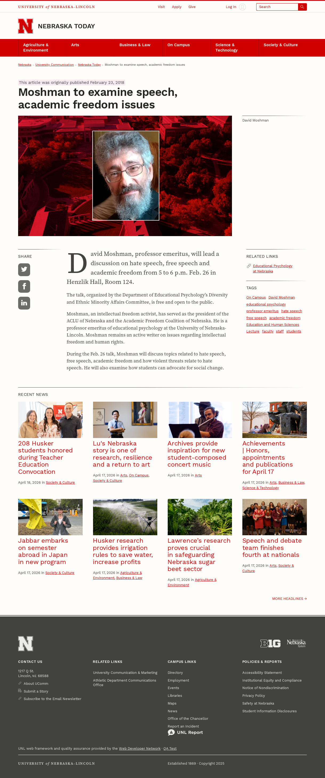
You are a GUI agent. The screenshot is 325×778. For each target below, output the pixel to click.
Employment (178, 680)
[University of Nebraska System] (297, 643)
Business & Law (134, 44)
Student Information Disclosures (269, 711)
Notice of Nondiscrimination (265, 688)
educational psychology (266, 304)
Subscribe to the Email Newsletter (52, 699)
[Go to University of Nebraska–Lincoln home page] (25, 26)
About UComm (36, 684)
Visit (161, 7)
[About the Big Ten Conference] (270, 643)
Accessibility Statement (262, 673)
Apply (177, 7)
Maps (172, 703)
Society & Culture (281, 44)
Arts (75, 44)
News (172, 711)
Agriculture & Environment (36, 47)
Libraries (175, 696)
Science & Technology (226, 47)
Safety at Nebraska (258, 703)
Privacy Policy (253, 696)
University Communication (54, 65)
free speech (256, 318)
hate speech (291, 311)
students (293, 331)
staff (280, 331)
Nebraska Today (66, 26)
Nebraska (24, 65)
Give (192, 7)
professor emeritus (262, 311)
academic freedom (284, 318)
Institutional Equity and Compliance (272, 680)
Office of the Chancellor (188, 719)
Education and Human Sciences (272, 325)
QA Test (169, 748)
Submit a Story (36, 691)
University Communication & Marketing (125, 673)
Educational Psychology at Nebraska (272, 268)
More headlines (287, 599)
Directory (175, 673)
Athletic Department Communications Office (124, 682)
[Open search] (281, 7)
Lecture (252, 331)
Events (173, 688)
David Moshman (281, 297)
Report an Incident (185, 730)
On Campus (178, 44)
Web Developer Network (140, 748)
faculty (268, 331)
